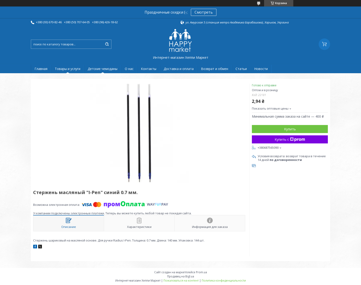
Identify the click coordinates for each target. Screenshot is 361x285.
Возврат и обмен (214, 69)
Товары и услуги (67, 69)
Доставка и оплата (179, 69)
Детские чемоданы (102, 69)
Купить (290, 129)
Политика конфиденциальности (224, 280)
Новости (261, 69)
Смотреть (204, 12)
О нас (129, 69)
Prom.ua (201, 272)
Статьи (241, 69)
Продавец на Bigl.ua (180, 276)
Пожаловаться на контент (181, 280)
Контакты (148, 69)
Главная (41, 69)
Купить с (290, 139)
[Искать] (106, 44)
